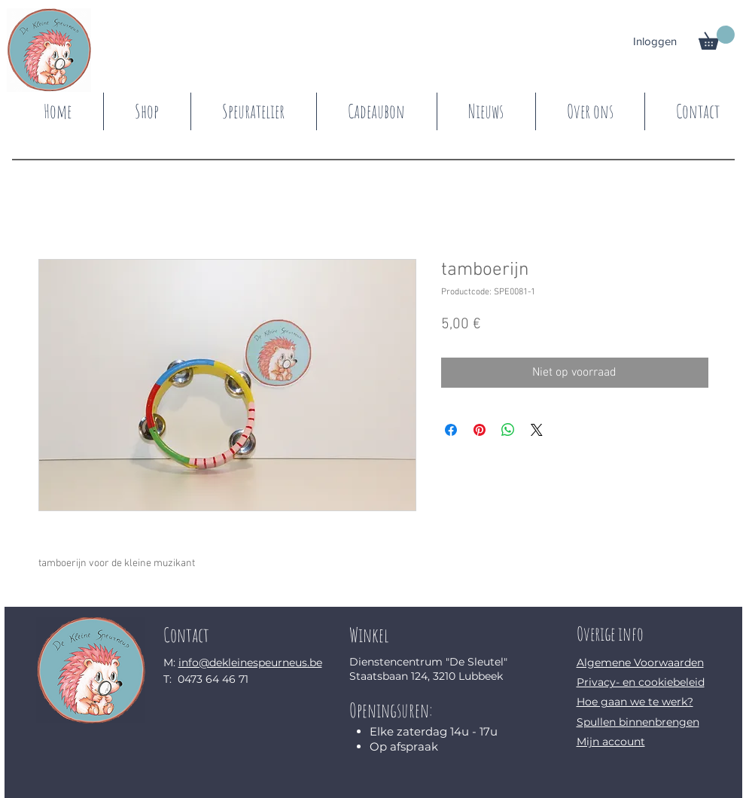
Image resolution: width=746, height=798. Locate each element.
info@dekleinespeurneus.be (250, 662)
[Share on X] (537, 430)
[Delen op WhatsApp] (508, 430)
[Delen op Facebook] (451, 430)
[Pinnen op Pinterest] (479, 430)
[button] (717, 38)
